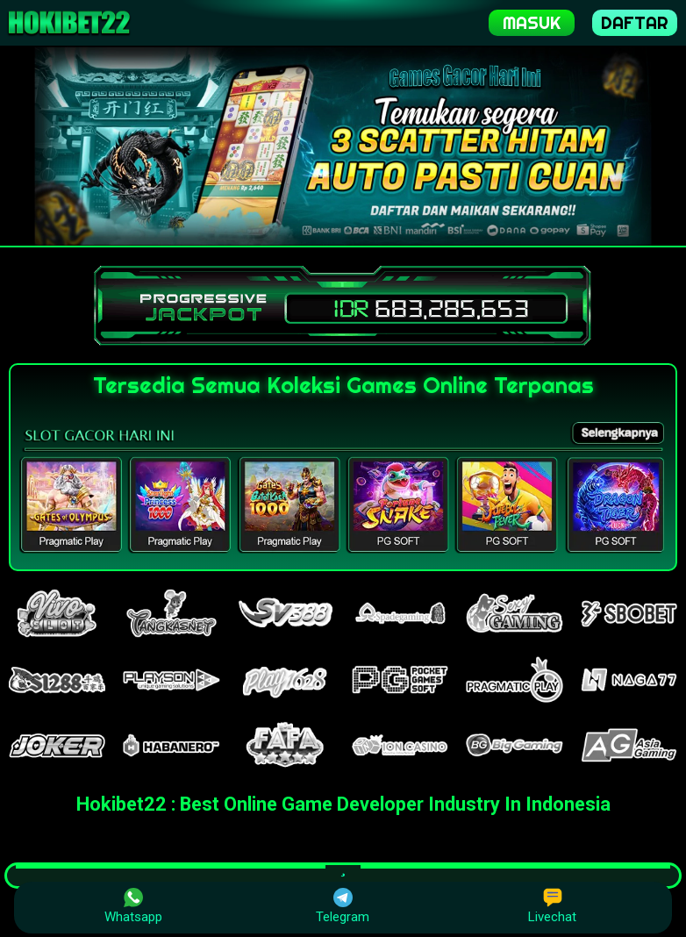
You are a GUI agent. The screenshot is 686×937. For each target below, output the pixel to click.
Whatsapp (133, 906)
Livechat (552, 906)
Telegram (342, 906)
